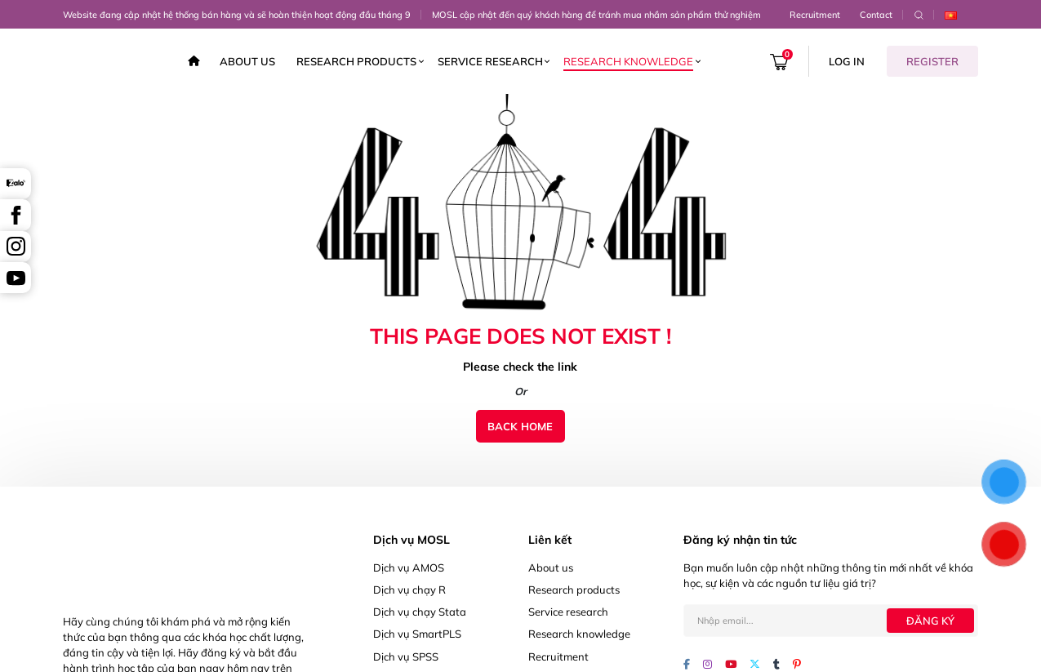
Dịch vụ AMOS (408, 567)
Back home (520, 426)
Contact (876, 14)
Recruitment (815, 14)
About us (247, 61)
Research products (356, 61)
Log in (847, 61)
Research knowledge (628, 61)
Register (932, 61)
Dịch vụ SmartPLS (417, 633)
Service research (490, 61)
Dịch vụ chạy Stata (419, 611)
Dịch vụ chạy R (409, 589)
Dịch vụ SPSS (405, 656)
